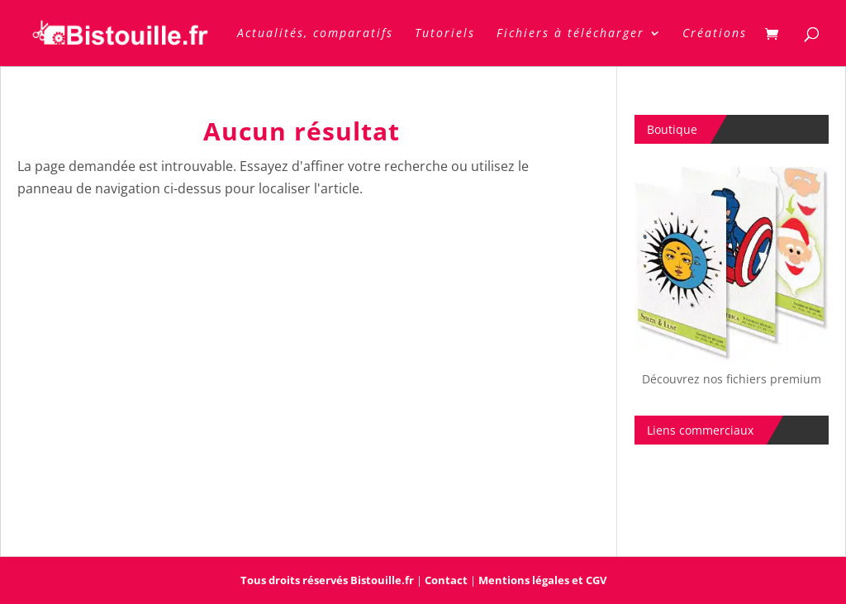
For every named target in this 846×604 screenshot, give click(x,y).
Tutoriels (445, 33)
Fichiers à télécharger (570, 33)
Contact (446, 580)
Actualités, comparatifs (315, 33)
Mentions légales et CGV (542, 580)
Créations (714, 33)
